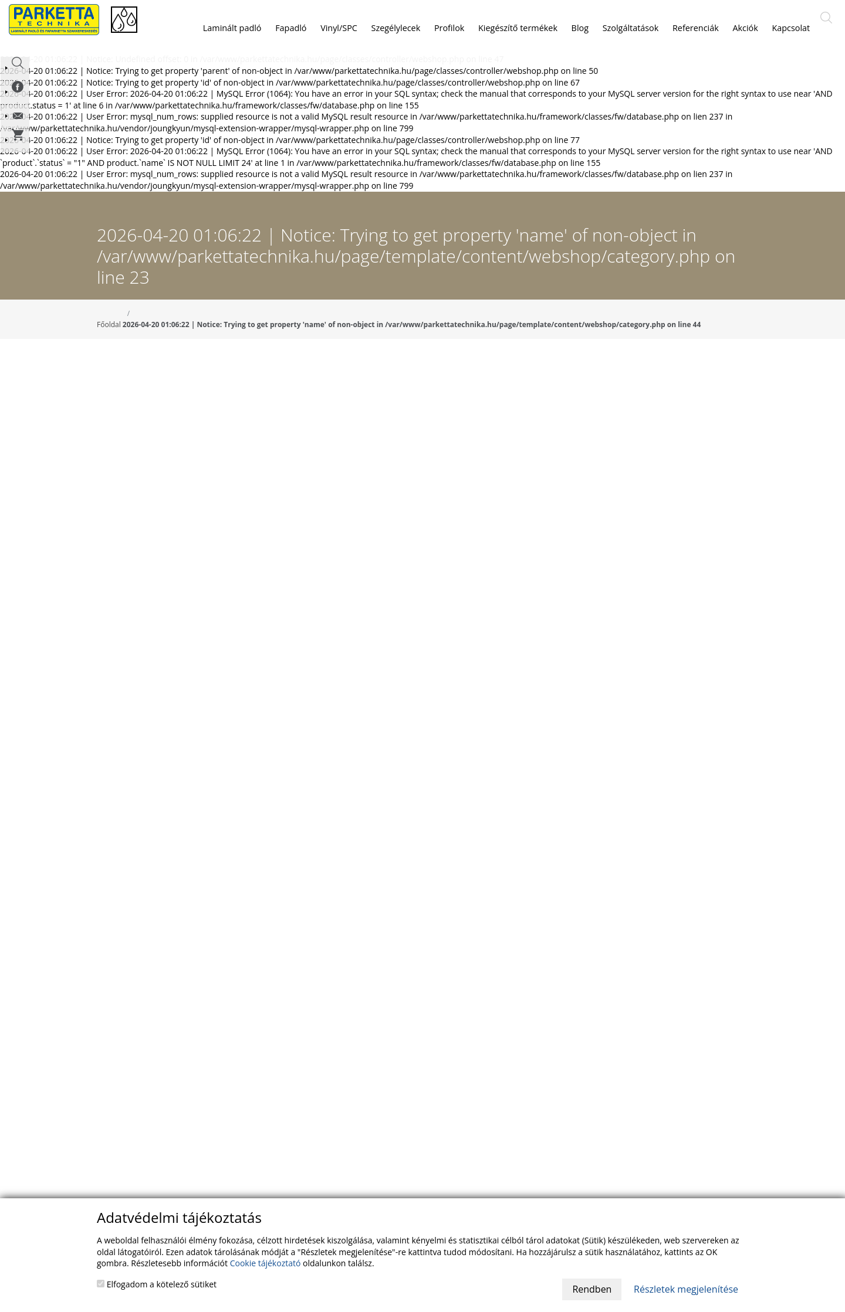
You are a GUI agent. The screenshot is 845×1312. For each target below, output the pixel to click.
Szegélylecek (396, 27)
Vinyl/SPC (338, 27)
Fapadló (290, 27)
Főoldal (109, 339)
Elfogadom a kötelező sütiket (157, 1284)
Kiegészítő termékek (517, 27)
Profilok (449, 27)
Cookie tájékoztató (265, 1263)
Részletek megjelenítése (686, 1289)
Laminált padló (232, 27)
